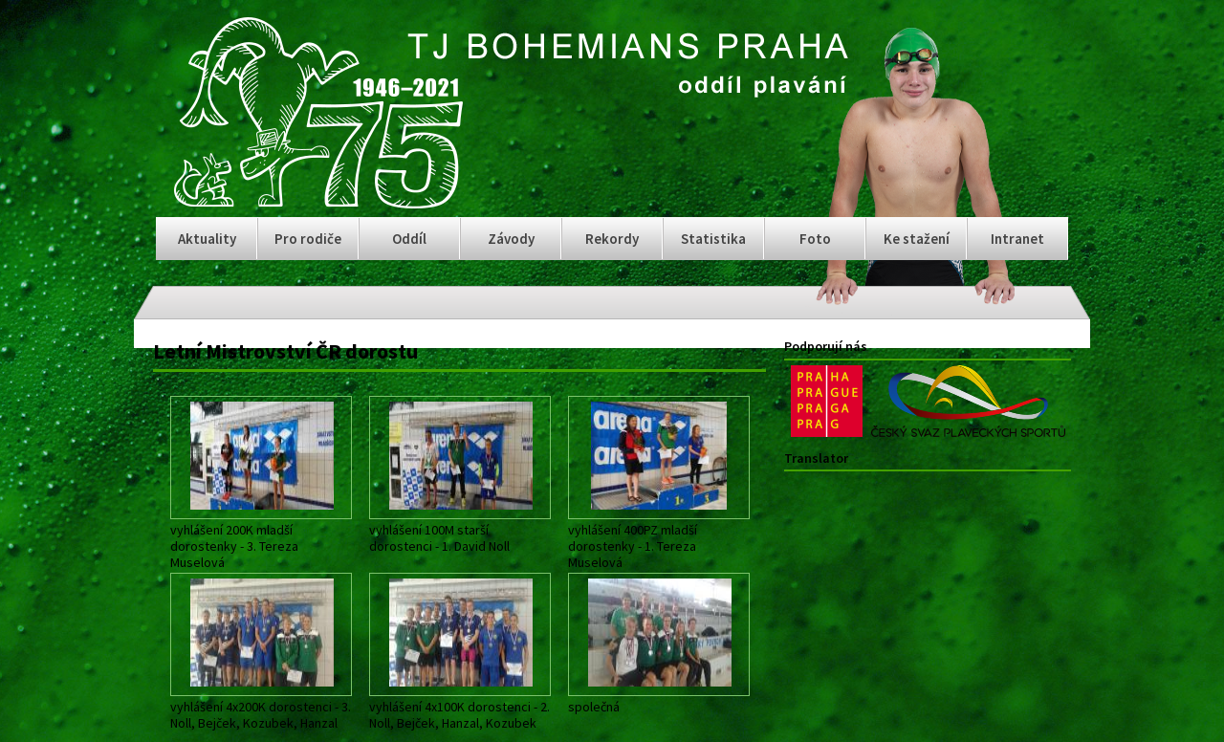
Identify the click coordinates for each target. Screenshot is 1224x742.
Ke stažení (917, 238)
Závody (511, 238)
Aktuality (207, 238)
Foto (815, 238)
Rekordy (612, 238)
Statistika (713, 238)
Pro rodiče (307, 238)
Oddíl (409, 238)
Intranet (1017, 238)
